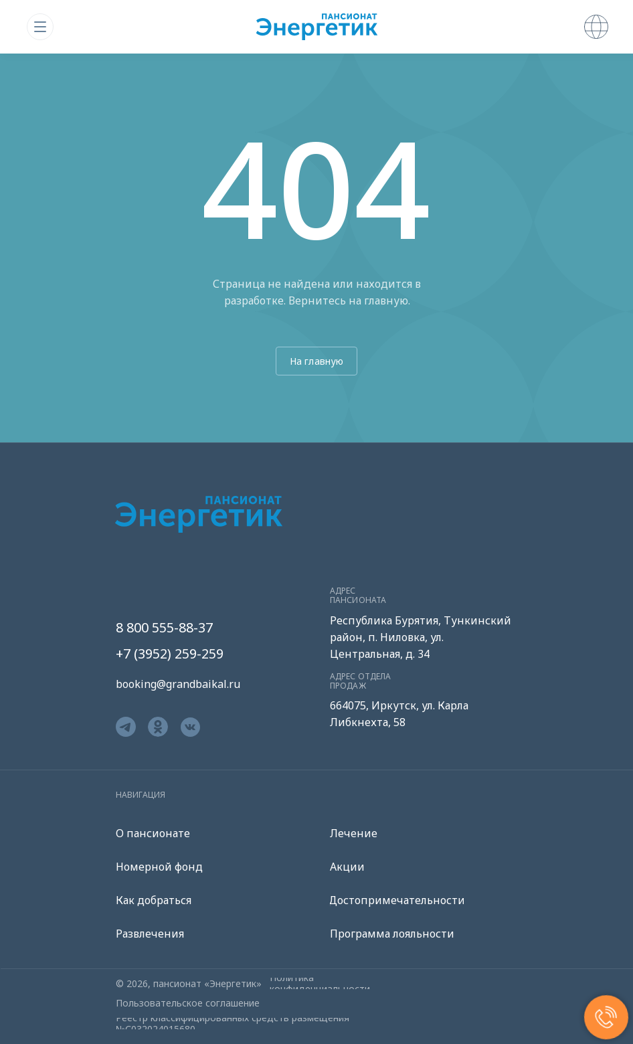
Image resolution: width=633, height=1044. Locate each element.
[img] (40, 26)
